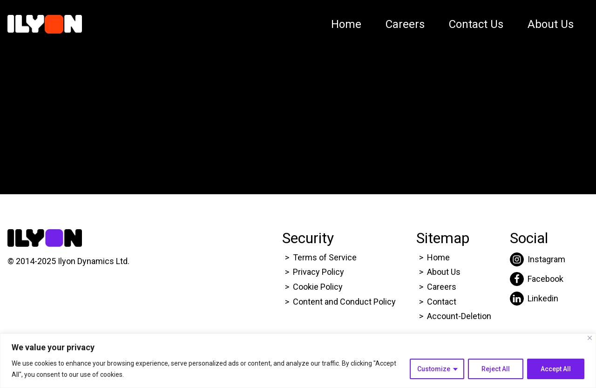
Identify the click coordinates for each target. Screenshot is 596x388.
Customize (433, 369)
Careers (405, 24)
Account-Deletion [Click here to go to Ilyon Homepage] (459, 316)
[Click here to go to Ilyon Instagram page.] (537, 259)
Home (346, 24)
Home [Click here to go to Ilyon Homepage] (438, 257)
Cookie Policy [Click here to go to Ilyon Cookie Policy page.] (318, 287)
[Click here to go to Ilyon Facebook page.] (537, 279)
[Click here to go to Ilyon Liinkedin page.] (537, 299)
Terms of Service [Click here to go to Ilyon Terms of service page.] (325, 257)
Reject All (495, 369)
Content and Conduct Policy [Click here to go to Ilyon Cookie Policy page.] (345, 301)
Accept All (556, 369)
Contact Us (476, 24)
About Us (551, 24)
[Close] (590, 338)
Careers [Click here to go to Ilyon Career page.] (441, 287)
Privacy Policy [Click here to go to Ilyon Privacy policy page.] (318, 272)
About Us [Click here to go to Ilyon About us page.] (444, 272)
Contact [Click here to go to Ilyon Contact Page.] (441, 301)
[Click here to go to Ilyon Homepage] (44, 24)
